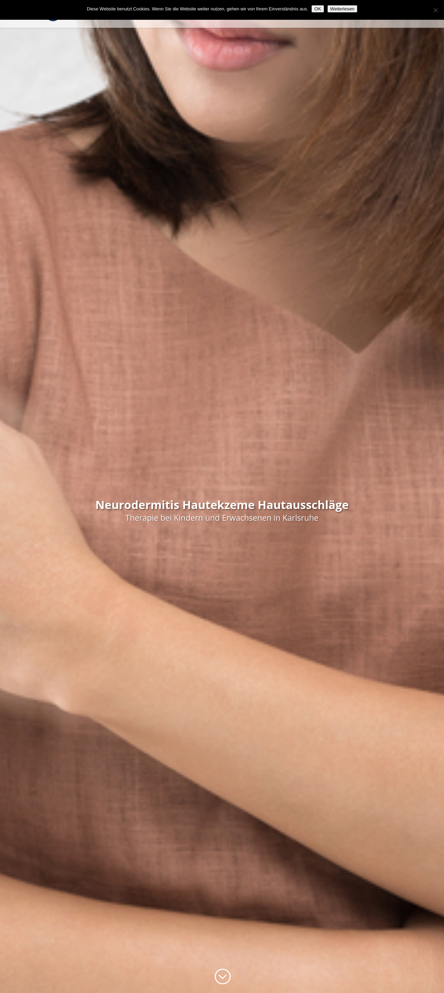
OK (317, 8)
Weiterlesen (342, 8)
